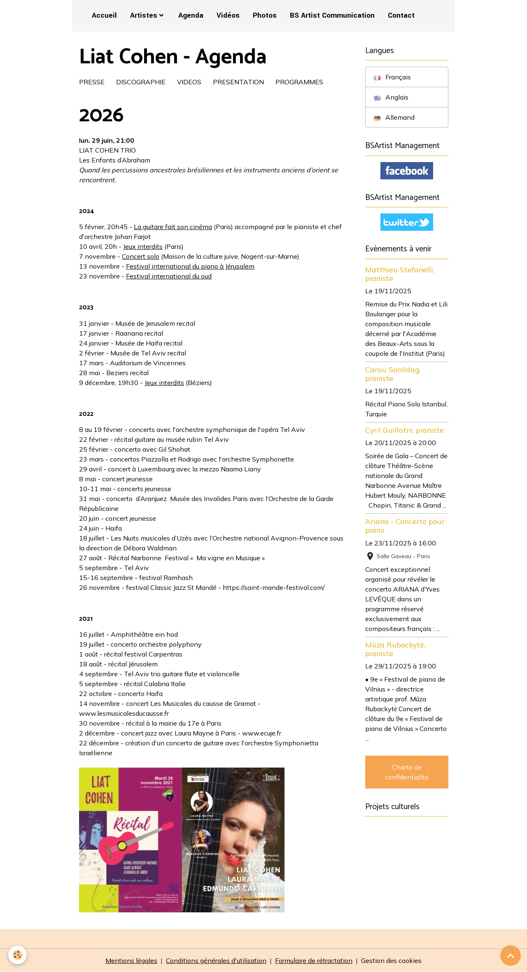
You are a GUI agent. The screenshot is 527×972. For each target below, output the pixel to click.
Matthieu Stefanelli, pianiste (399, 274)
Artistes (143, 15)
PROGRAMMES (299, 82)
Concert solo (140, 256)
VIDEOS (189, 82)
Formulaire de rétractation (313, 960)
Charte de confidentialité (407, 772)
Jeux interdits (143, 246)
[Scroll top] (510, 955)
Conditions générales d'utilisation (216, 960)
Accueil (104, 15)
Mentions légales (131, 960)
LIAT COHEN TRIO (107, 150)
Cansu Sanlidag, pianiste (392, 374)
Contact (401, 15)
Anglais (391, 97)
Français (392, 77)
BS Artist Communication (332, 15)
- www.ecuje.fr (259, 733)
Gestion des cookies (391, 960)
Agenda (190, 15)
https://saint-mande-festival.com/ (274, 587)
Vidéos (228, 15)
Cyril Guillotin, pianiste (404, 429)
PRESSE (92, 82)
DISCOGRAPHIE (141, 82)
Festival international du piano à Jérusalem (190, 266)
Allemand (394, 117)
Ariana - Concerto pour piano (405, 525)
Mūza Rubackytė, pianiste (395, 649)
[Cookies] (17, 955)
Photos (265, 15)
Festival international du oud (169, 276)
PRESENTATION (238, 82)
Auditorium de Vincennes (148, 363)
